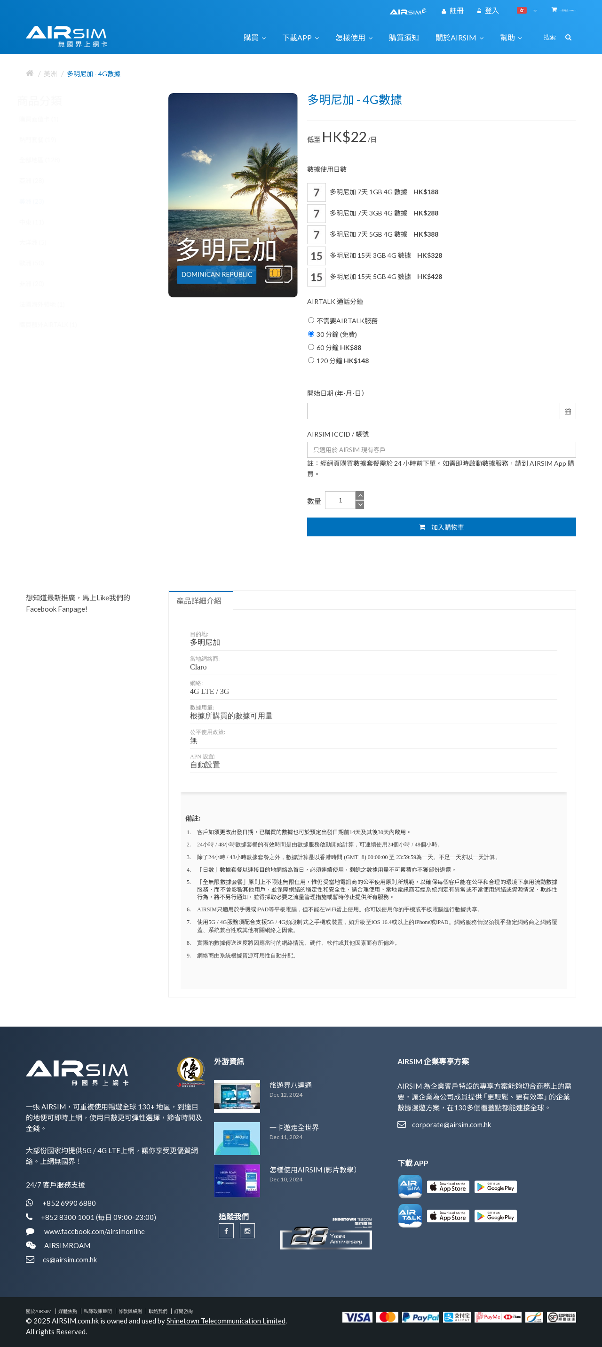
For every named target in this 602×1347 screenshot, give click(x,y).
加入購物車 (441, 527)
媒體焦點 (67, 1311)
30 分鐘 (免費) (332, 334)
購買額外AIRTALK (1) (57, 324)
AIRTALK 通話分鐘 (335, 301)
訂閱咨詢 (183, 1311)
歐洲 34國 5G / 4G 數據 (104, 439)
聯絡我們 (158, 1311)
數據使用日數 (327, 169)
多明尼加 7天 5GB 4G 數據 (372, 234)
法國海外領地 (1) (51, 304)
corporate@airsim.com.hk (451, 1124)
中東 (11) (40, 222)
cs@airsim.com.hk (70, 1259)
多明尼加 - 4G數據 (93, 74)
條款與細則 (130, 1311)
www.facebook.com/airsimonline (94, 1231)
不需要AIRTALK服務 (343, 321)
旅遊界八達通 (290, 1085)
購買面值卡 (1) (48, 119)
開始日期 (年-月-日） (337, 393)
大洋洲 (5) (41, 242)
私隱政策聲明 (98, 1311)
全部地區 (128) (48, 160)
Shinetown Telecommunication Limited (225, 1320)
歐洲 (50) (40, 263)
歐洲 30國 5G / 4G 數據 (104, 371)
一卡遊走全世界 (294, 1127)
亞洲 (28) (40, 180)
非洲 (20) (40, 283)
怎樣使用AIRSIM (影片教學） (315, 1169)
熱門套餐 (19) (46, 139)
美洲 (50, 74)
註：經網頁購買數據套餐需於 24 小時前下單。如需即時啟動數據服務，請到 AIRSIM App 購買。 (440, 468)
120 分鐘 (338, 361)
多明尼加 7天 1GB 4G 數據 (372, 192)
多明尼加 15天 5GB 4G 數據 (374, 277)
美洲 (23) (40, 201)
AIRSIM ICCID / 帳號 (338, 434)
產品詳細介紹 (199, 601)
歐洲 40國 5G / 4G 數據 (104, 508)
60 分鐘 (334, 347)
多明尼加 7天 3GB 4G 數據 (372, 213)
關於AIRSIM (39, 1311)
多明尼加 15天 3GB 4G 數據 (374, 256)
